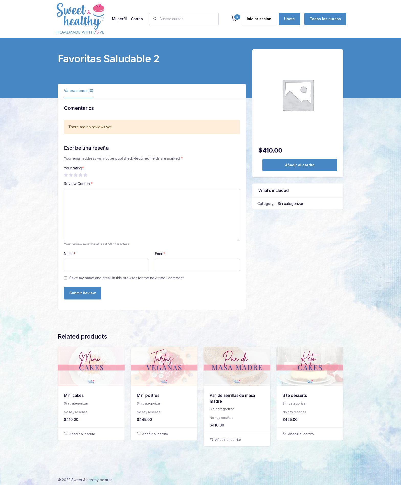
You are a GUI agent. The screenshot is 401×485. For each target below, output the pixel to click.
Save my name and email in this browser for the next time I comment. (126, 278)
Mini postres (148, 395)
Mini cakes (73, 395)
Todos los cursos (325, 19)
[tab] (78, 91)
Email (160, 253)
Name (69, 253)
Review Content (78, 183)
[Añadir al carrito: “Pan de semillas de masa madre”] (237, 439)
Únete (289, 19)
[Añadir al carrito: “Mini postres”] (164, 434)
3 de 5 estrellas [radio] (75, 175)
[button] (233, 19)
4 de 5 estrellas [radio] (80, 175)
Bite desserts (295, 395)
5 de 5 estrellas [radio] (85, 175)
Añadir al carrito (300, 165)
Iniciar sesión (259, 19)
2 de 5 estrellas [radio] (70, 175)
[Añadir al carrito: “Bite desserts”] (310, 434)
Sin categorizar (290, 203)
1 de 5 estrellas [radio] (66, 175)
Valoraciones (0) (78, 90)
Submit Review (82, 293)
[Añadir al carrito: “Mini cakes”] (91, 434)
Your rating (74, 168)
